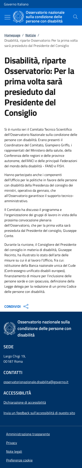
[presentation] (75, 16)
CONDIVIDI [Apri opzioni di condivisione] (17, 306)
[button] (19, 460)
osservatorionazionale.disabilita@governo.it (35, 381)
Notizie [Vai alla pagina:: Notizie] (30, 35)
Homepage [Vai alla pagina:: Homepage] (12, 35)
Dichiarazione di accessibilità (24, 402)
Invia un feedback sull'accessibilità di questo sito (39, 412)
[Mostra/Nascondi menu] (7, 17)
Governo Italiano (16, 4)
